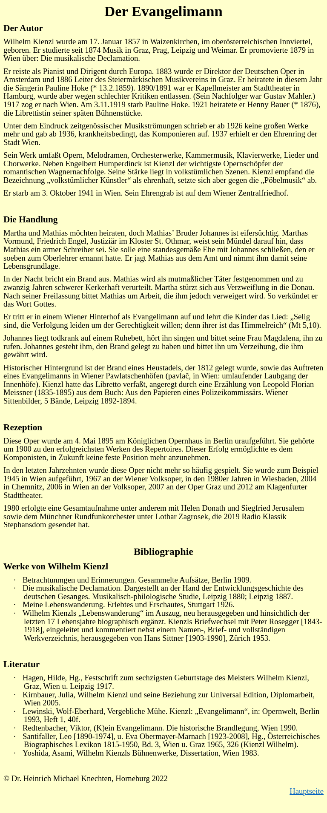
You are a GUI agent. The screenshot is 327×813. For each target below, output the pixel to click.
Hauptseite (307, 791)
